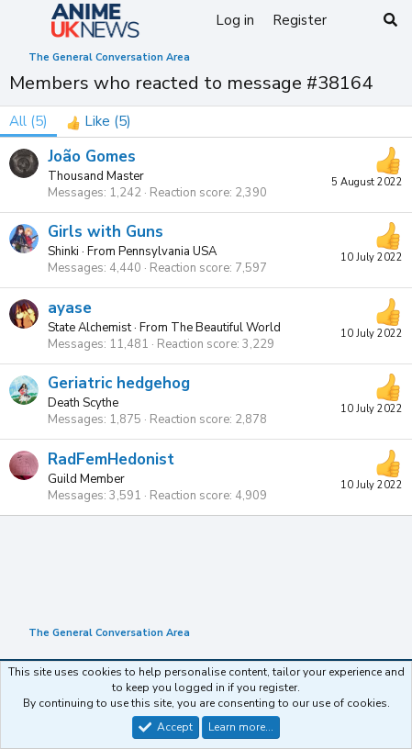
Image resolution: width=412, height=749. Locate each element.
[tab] (98, 121)
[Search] (390, 21)
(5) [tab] (28, 121)
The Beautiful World (226, 327)
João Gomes (92, 156)
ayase (70, 308)
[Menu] (25, 21)
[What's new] (354, 21)
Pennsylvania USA (167, 251)
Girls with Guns (105, 231)
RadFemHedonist (111, 459)
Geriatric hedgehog (119, 383)
